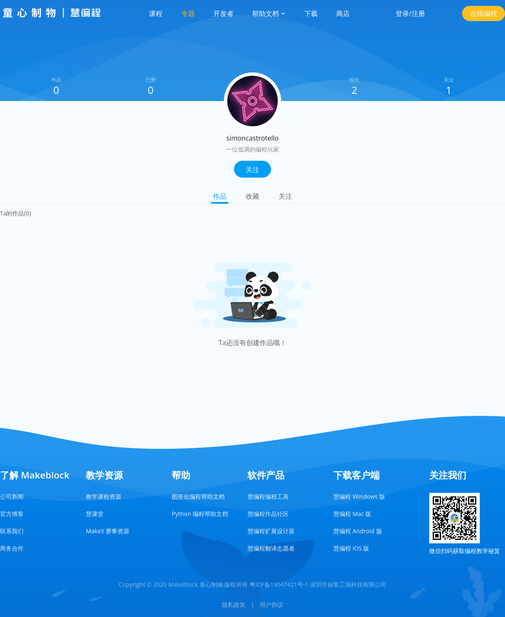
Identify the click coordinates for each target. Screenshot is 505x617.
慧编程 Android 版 (357, 531)
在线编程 (483, 13)
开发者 (223, 13)
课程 (155, 13)
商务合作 (12, 548)
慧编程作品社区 (268, 514)
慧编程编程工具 (268, 496)
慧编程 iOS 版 (351, 548)
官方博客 (12, 514)
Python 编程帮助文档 (200, 514)
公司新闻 (12, 496)
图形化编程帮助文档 (198, 496)
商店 (343, 13)
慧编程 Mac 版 (352, 514)
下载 (311, 13)
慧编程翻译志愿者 (271, 548)
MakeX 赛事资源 (107, 531)
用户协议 (271, 605)
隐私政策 (233, 605)
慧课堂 (95, 514)
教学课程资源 (103, 496)
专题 (188, 13)
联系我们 (12, 531)
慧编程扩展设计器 (271, 531)
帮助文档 (269, 13)
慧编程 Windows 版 (359, 496)
